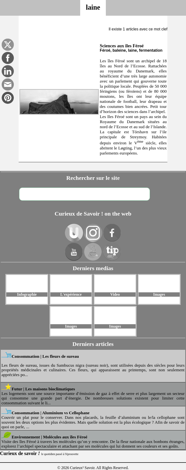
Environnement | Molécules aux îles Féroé (49, 437)
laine (93, 7)
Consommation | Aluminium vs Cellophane (51, 412)
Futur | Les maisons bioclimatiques (43, 388)
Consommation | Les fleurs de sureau (45, 356)
